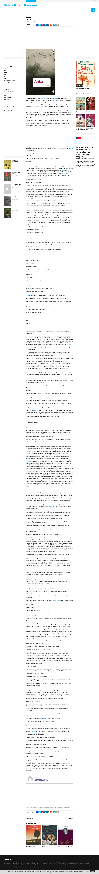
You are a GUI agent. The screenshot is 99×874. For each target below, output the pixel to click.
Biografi (5, 68)
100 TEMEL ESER (14, 10)
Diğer (5, 74)
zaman (56, 98)
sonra (43, 98)
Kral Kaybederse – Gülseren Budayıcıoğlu (80, 129)
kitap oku (47, 807)
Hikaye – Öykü (7, 82)
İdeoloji (5, 84)
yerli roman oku (66, 807)
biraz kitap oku (29, 807)
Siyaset (5, 103)
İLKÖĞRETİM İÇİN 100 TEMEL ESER (11, 85)
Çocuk (5, 70)
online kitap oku (53, 807)
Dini (4, 76)
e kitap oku (36, 807)
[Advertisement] (49, 38)
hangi (37, 385)
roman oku (60, 807)
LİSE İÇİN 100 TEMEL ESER (9, 91)
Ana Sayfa (6, 10)
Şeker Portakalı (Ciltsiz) (44, 0)
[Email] (44, 780)
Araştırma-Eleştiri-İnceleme (10, 64)
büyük (40, 112)
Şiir (4, 101)
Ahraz (43, 846)
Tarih (5, 105)
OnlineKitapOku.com (20, 5)
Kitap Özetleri (31, 10)
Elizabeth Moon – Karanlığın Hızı (15, 161)
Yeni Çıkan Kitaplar (8, 110)
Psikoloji (5, 95)
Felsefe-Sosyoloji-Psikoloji (9, 80)
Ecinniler (14, 209)
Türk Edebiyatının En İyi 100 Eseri (54, 10)
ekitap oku (41, 807)
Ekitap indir (78, 142)
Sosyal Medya (80, 134)
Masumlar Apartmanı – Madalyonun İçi (31, 847)
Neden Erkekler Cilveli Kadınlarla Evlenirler (16, 185)
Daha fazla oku (50, 872)
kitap (70, 106)
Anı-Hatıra (6, 63)
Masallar (5, 93)
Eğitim (5, 78)
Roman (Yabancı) (7, 97)
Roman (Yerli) (28, 17)
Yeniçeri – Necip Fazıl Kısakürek (65, 846)
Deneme (5, 72)
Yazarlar (23, 10)
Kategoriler (40, 10)
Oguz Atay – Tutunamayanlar (89, 112)
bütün (27, 461)
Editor (36, 777)
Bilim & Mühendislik (8, 66)
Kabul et (92, 871)
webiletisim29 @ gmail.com (14, 867)
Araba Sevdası (29, 818)
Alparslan (70, 818)
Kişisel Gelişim (7, 87)
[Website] (47, 780)
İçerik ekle (66, 10)
